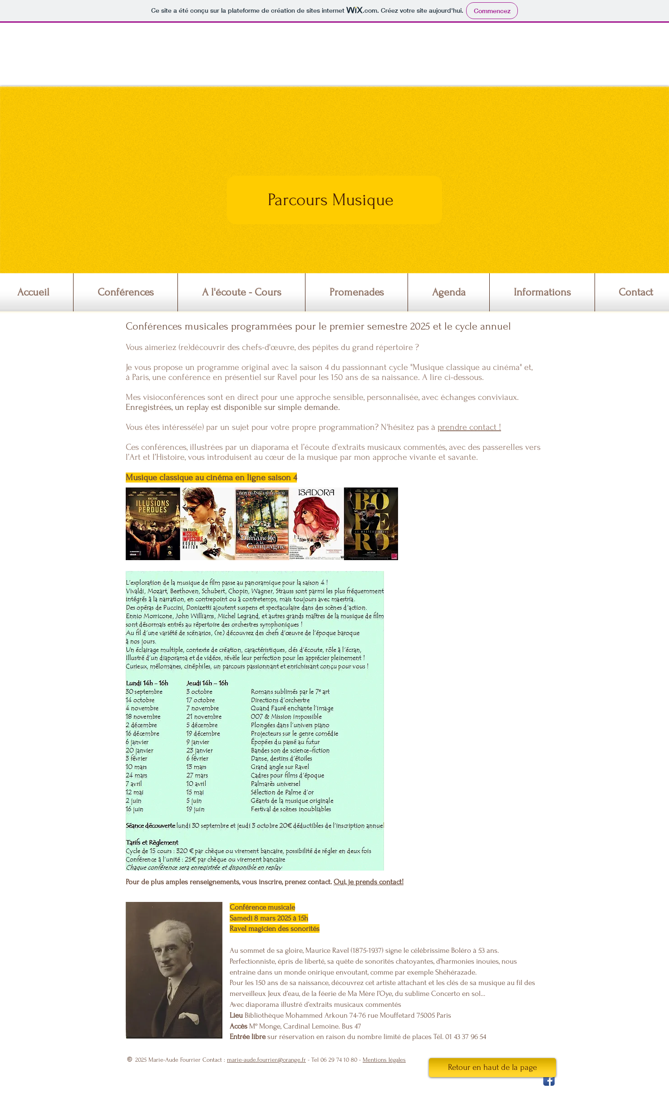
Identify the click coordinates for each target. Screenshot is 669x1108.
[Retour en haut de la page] (492, 1067)
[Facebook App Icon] (549, 1080)
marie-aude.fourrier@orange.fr (266, 1059)
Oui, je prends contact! (368, 881)
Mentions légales (384, 1059)
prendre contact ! (469, 427)
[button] (125, 292)
